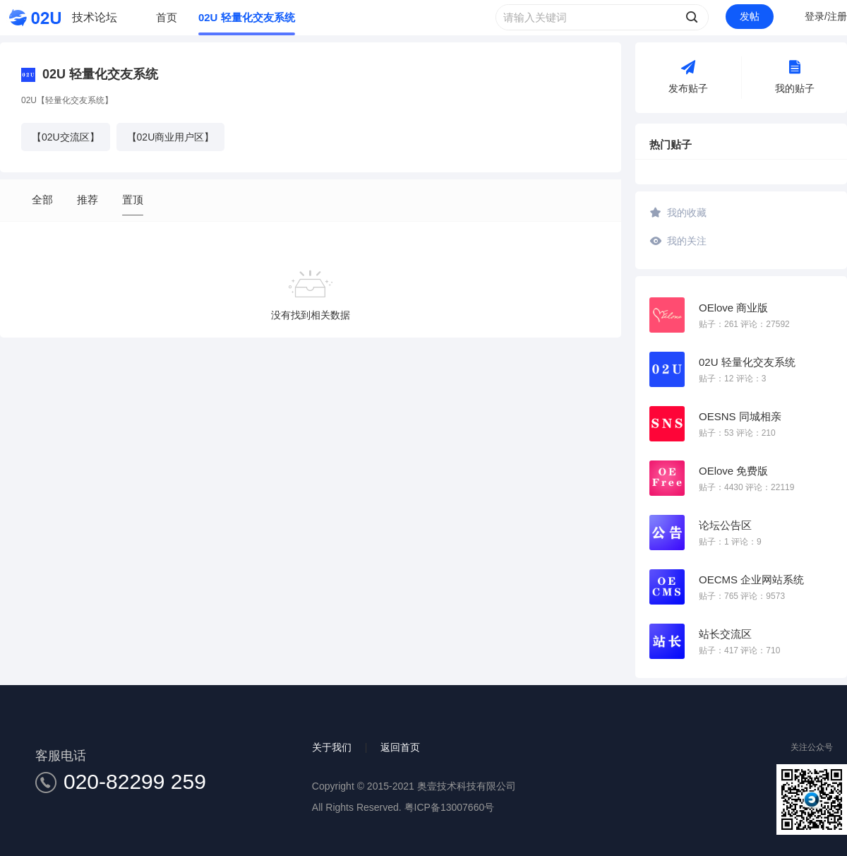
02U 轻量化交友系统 (246, 17)
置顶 (132, 200)
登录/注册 (826, 16)
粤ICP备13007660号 (449, 807)
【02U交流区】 (66, 137)
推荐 (87, 200)
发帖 (749, 16)
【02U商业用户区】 (171, 137)
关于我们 (332, 747)
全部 (42, 200)
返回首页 (400, 747)
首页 (166, 17)
